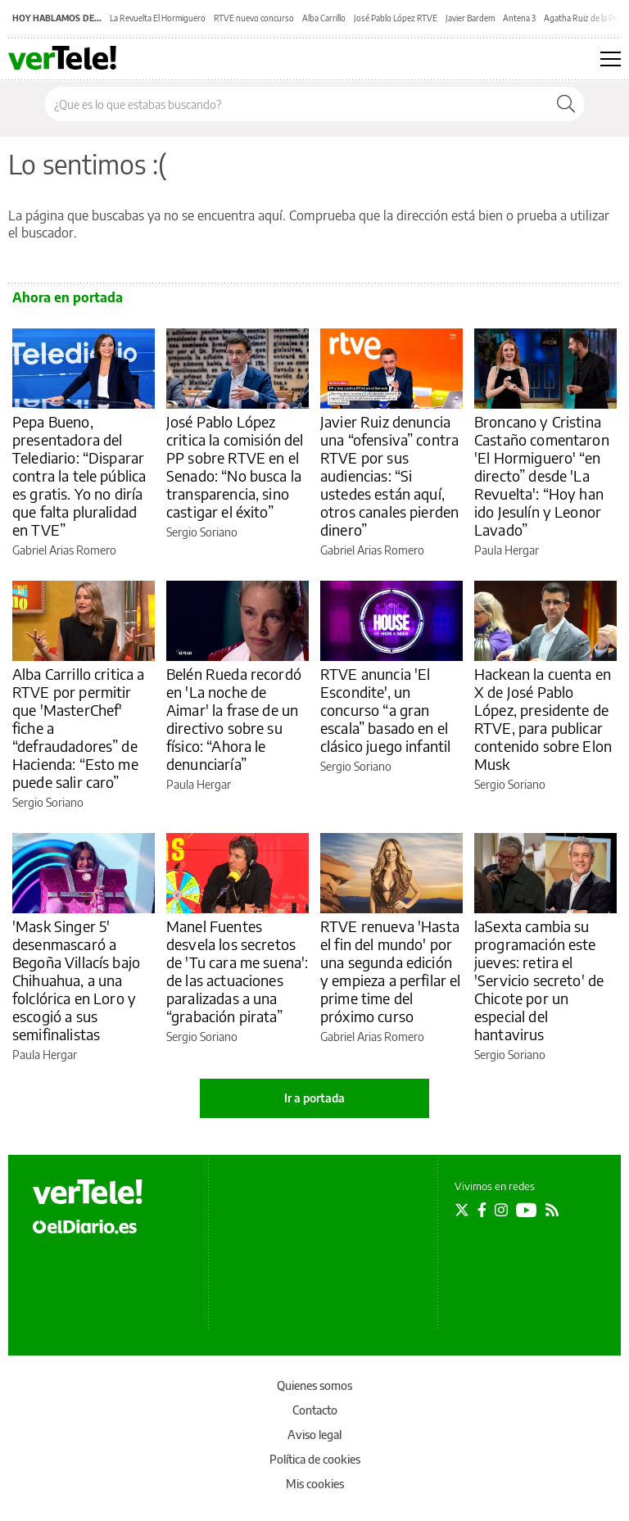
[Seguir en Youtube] (526, 1209)
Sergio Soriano (202, 532)
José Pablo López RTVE (395, 18)
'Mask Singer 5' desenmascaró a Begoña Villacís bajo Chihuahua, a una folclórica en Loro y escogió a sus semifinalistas (76, 980)
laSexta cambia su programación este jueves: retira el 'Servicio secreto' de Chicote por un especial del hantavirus (539, 980)
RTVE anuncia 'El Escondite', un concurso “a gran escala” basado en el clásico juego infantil (385, 709)
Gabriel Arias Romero (64, 550)
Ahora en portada (67, 297)
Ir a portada (314, 1098)
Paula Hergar (506, 550)
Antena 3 (519, 18)
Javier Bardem (470, 18)
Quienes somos (314, 1385)
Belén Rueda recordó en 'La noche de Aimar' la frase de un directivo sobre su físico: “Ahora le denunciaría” (233, 718)
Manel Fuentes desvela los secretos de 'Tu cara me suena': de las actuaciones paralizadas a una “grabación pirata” (237, 971)
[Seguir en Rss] (552, 1209)
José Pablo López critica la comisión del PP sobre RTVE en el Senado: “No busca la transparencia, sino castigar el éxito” (234, 466)
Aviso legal (314, 1435)
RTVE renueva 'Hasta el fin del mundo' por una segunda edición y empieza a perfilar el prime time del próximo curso (390, 971)
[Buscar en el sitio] (296, 104)
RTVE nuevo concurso (254, 18)
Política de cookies (314, 1459)
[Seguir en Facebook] (481, 1209)
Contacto (314, 1410)
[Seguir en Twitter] (462, 1209)
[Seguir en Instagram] (501, 1209)
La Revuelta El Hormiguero (158, 18)
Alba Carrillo (324, 18)
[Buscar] (566, 104)
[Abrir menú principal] (610, 59)
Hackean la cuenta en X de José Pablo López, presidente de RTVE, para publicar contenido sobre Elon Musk (543, 718)
